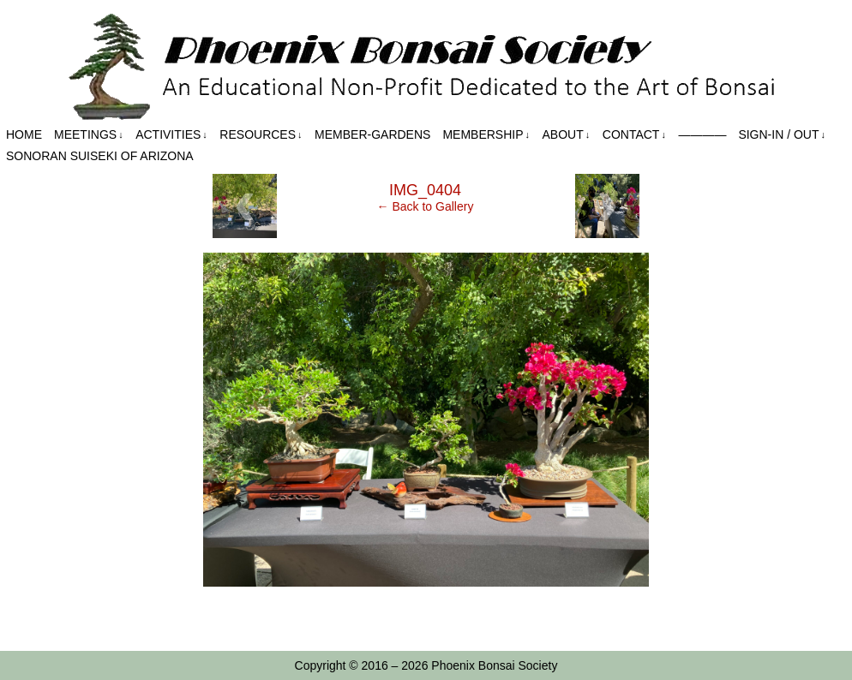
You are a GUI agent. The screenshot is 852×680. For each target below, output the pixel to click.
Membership (486, 135)
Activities (171, 135)
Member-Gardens (372, 134)
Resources (260, 135)
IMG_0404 (425, 190)
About (567, 135)
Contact (634, 135)
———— (702, 134)
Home (24, 134)
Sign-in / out (781, 135)
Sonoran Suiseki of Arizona (100, 156)
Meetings (88, 135)
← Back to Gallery (425, 206)
